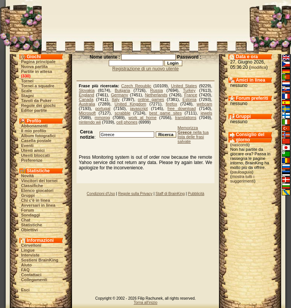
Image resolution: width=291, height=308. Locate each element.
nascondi (240, 144)
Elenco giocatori (37, 190)
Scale (26, 90)
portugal (102, 108)
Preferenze (31, 160)
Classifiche (32, 185)
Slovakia (87, 90)
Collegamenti (34, 279)
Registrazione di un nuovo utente (145, 68)
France (190, 95)
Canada (86, 99)
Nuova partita (34, 66)
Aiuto (26, 265)
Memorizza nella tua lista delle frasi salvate (193, 134)
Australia (87, 104)
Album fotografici (38, 135)
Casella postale (36, 140)
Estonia (190, 99)
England (86, 95)
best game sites (165, 113)
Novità (27, 175)
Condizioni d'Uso (101, 194)
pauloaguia (242, 172)
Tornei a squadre (38, 86)
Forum (27, 210)
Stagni (27, 95)
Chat (25, 220)
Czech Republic (136, 86)
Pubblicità (196, 194)
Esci (25, 290)
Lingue (28, 250)
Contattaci (31, 274)
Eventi (27, 145)
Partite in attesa (36, 71)
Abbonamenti (34, 126)
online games (151, 99)
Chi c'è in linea (35, 200)
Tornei (27, 81)
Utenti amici (33, 150)
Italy (115, 99)
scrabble (122, 113)
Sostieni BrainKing (39, 260)
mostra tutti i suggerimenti (242, 178)
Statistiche (31, 225)
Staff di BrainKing (170, 194)
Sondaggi (30, 215)
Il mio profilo (33, 130)
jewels (206, 113)
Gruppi (28, 195)
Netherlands (156, 95)
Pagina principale (38, 61)
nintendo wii (90, 122)
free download (181, 108)
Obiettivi (29, 230)
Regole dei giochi (38, 105)
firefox (171, 104)
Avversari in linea (38, 205)
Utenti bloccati (35, 155)
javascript (138, 108)
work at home (142, 117)
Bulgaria (122, 90)
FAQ (25, 270)
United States (184, 86)
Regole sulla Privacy (135, 194)
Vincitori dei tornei (39, 180)
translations (185, 117)
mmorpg (102, 117)
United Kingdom (130, 104)
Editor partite (34, 110)
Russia (156, 90)
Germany (119, 95)
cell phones (127, 122)
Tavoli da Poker (36, 100)
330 (25, 76)
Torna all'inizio (146, 302)
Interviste (30, 255)
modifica (258, 67)
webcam (204, 104)
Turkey (189, 90)
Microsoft (87, 113)
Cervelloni (31, 245)
